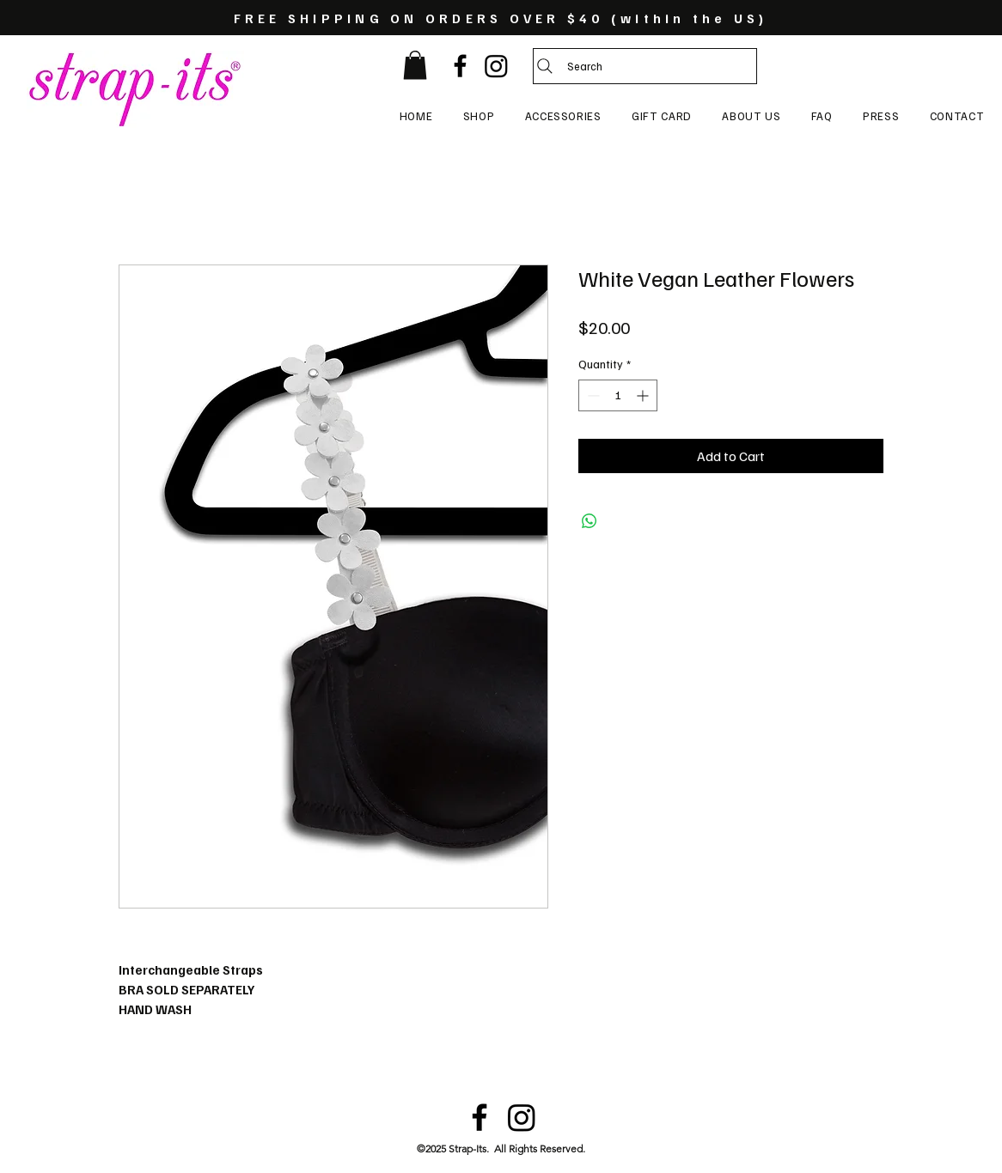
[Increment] (644, 395)
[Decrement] (591, 395)
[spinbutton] (617, 395)
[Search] (645, 66)
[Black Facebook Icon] (460, 66)
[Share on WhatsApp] (589, 521)
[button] (415, 65)
